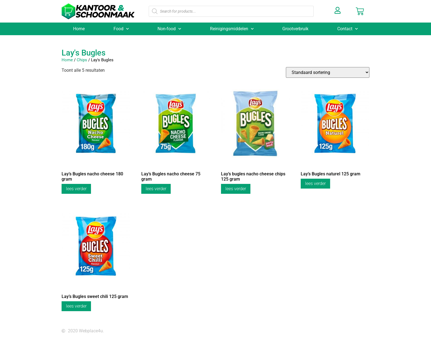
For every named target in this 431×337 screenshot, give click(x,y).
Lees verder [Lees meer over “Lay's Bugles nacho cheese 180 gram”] (76, 188)
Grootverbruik (295, 28)
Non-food (169, 28)
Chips (82, 59)
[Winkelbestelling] (327, 72)
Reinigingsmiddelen (232, 28)
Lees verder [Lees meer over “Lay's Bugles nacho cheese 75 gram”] (156, 188)
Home (79, 28)
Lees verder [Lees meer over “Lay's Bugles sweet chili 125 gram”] (76, 306)
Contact (347, 28)
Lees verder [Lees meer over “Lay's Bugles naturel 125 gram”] (315, 183)
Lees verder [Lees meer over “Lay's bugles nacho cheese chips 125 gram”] (235, 188)
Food (121, 28)
